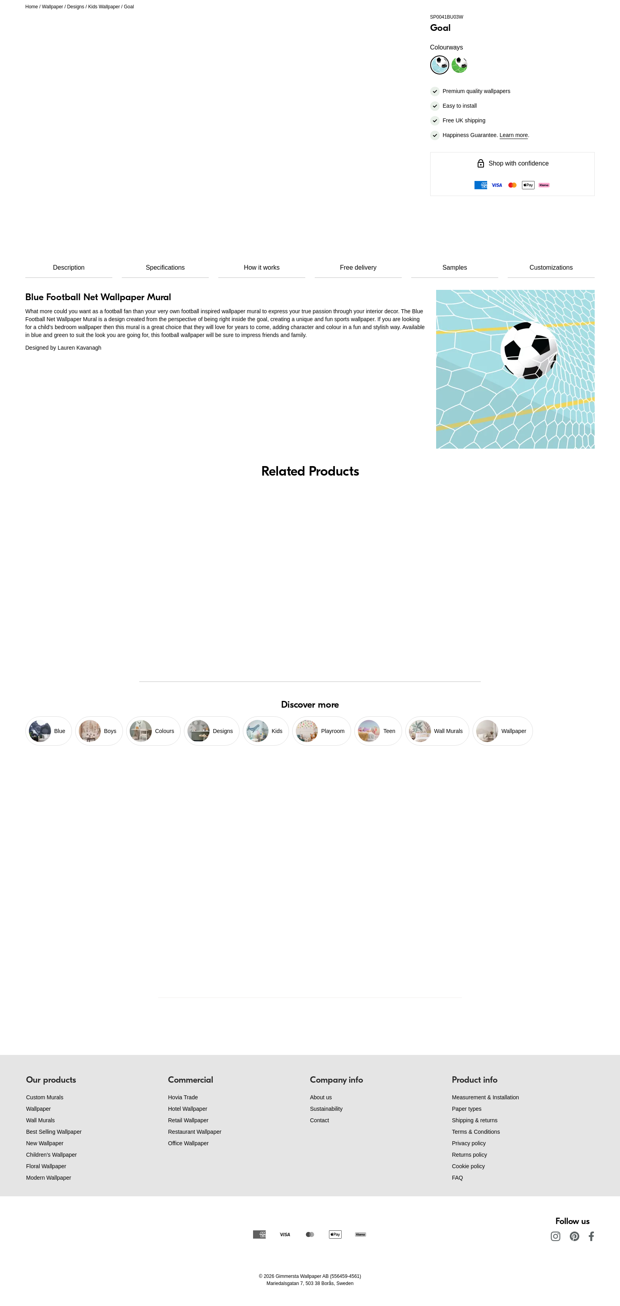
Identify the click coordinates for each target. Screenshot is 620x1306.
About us (321, 1097)
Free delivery (358, 267)
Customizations (551, 267)
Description (69, 267)
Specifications (165, 267)
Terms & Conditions (476, 1132)
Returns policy (469, 1155)
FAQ (457, 1178)
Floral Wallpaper (46, 1166)
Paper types (467, 1109)
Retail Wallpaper (188, 1120)
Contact (319, 1120)
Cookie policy (468, 1166)
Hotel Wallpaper (187, 1109)
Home (31, 7)
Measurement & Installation (485, 1097)
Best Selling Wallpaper (53, 1132)
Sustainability (326, 1109)
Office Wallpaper (188, 1143)
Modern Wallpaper (48, 1178)
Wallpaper (52, 7)
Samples (454, 267)
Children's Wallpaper (51, 1155)
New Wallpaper (44, 1143)
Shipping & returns (474, 1120)
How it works (262, 267)
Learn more (514, 135)
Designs (75, 7)
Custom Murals (44, 1097)
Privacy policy (469, 1143)
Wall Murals (40, 1120)
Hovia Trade (183, 1097)
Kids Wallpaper (104, 7)
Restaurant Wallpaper (194, 1132)
